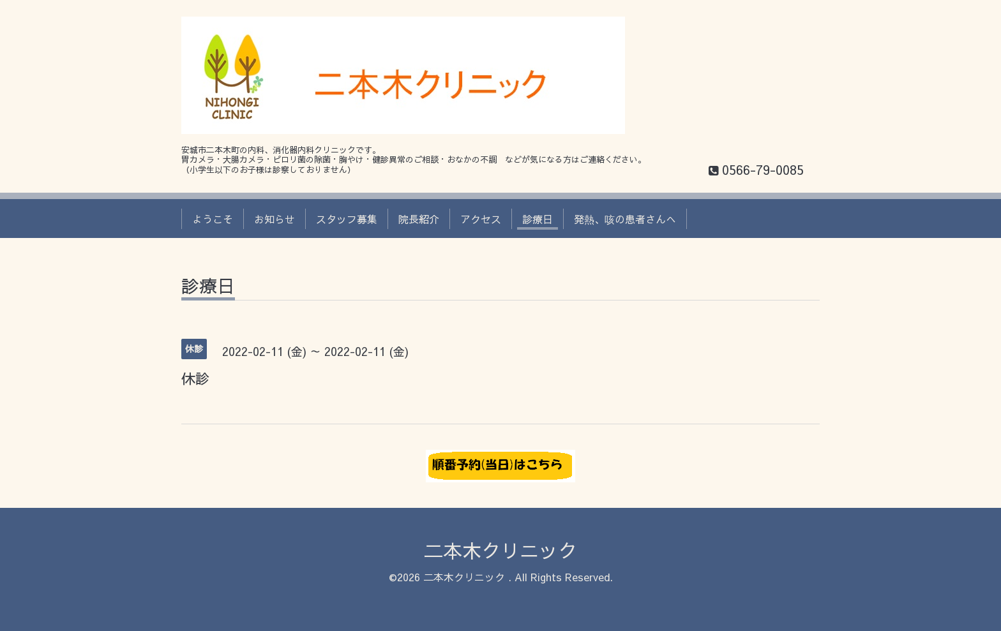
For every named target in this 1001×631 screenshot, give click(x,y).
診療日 (537, 219)
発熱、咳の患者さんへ (625, 219)
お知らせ (274, 219)
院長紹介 (418, 219)
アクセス (480, 219)
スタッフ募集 (346, 219)
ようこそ (212, 219)
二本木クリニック (500, 550)
